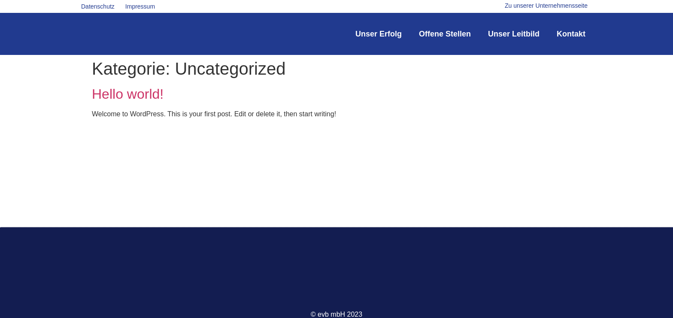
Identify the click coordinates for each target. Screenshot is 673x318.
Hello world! (128, 94)
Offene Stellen (445, 34)
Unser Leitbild (514, 34)
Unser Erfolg (378, 34)
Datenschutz (98, 6)
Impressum (140, 6)
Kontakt (571, 34)
